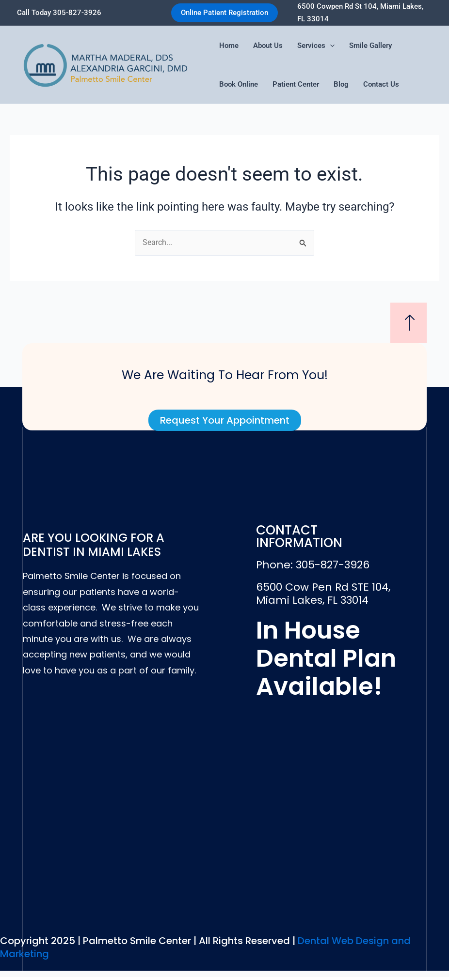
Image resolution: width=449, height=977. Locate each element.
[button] (224, 12)
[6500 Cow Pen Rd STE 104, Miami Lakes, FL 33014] (224, 813)
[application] (330, 45)
